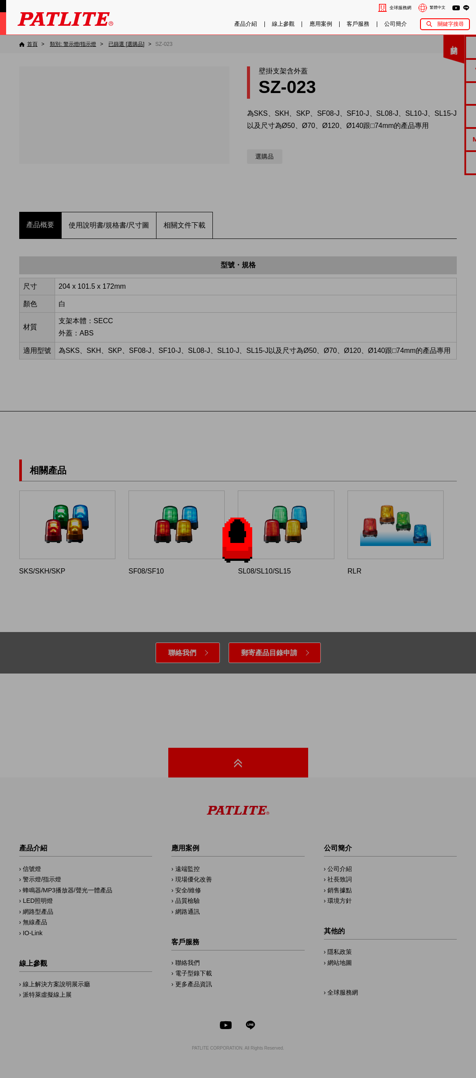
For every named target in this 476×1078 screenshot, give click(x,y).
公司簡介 (395, 24)
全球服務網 (400, 7)
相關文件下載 (184, 225)
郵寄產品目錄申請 (269, 652)
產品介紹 (245, 24)
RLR (395, 533)
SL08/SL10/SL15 (286, 533)
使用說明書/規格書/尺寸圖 (109, 225)
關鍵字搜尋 (451, 24)
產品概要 (40, 224)
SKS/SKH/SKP (67, 533)
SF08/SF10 (177, 533)
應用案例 (320, 24)
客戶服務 (358, 24)
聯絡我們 (182, 652)
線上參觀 (283, 24)
